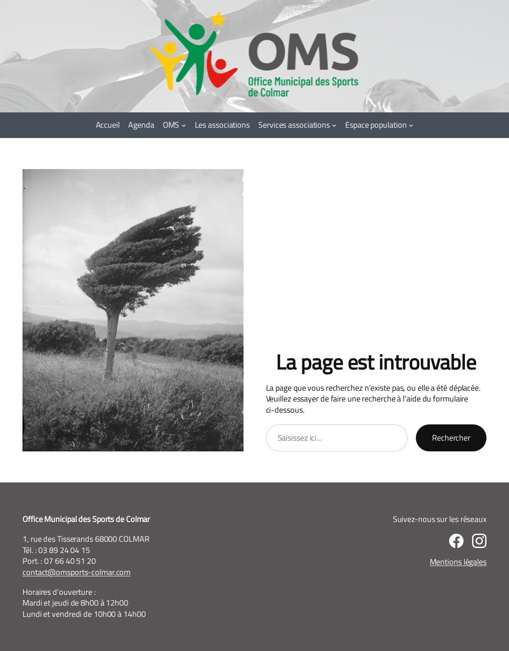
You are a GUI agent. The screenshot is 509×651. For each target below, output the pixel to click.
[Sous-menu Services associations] (334, 125)
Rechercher (451, 438)
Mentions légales (458, 562)
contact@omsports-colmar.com (77, 572)
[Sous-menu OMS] (183, 125)
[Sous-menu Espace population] (411, 125)
